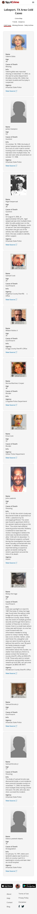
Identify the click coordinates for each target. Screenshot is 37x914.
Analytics (21, 22)
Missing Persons (17, 25)
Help (8, 898)
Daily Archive (28, 25)
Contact (9, 902)
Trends (14, 22)
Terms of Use (24, 894)
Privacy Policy (23, 898)
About (9, 894)
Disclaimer (22, 902)
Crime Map (18, 18)
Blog (8, 907)
